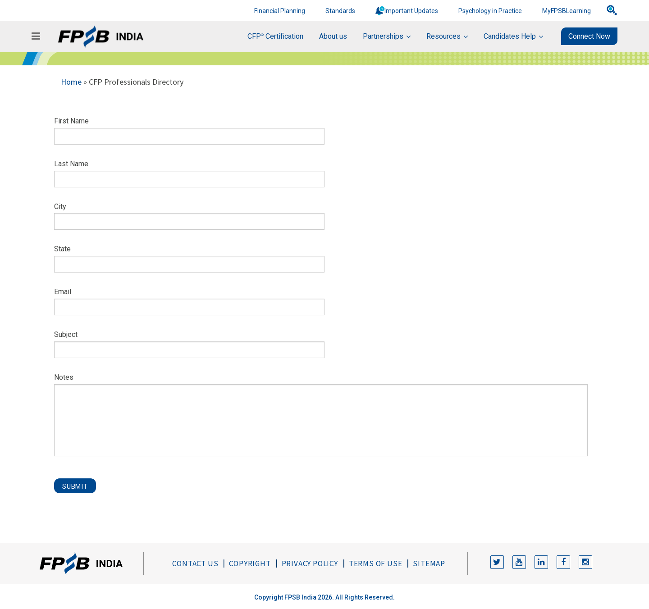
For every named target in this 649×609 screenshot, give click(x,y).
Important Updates (411, 10)
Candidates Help (510, 36)
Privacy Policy (310, 563)
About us (333, 36)
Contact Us (195, 563)
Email (62, 291)
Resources (443, 36)
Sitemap (429, 563)
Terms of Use (375, 563)
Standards (340, 10)
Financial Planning (279, 10)
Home (71, 82)
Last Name (71, 163)
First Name (71, 121)
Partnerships (383, 36)
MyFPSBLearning (566, 10)
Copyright (249, 563)
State (62, 249)
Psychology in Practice (490, 10)
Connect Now (589, 36)
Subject (66, 334)
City (60, 206)
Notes (63, 377)
